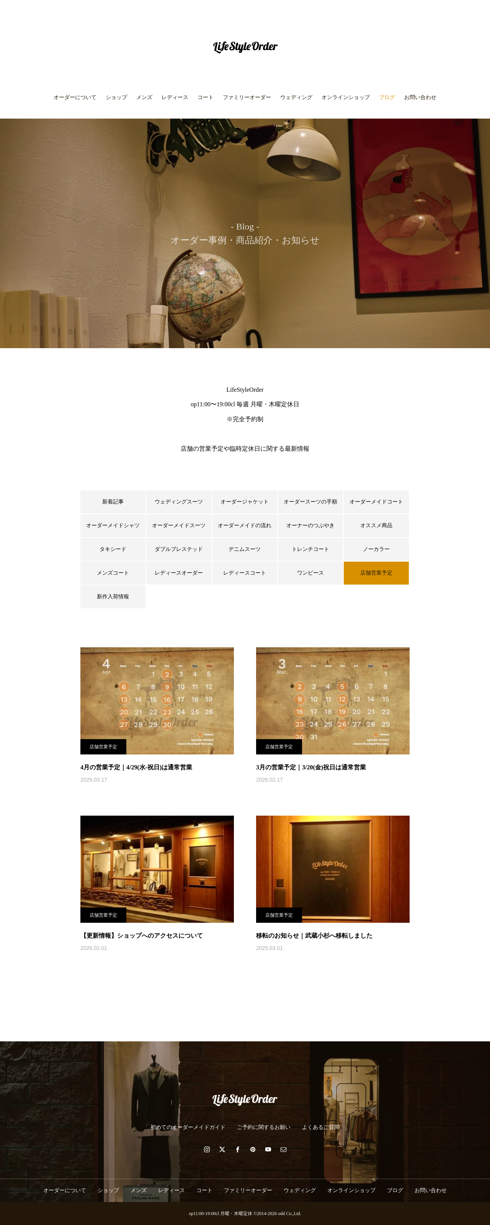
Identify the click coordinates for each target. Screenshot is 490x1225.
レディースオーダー (179, 573)
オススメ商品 (376, 525)
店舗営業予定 (103, 746)
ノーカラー (376, 549)
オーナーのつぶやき (310, 525)
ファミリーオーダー (247, 97)
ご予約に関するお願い (264, 1127)
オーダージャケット (244, 502)
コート (206, 97)
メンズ (144, 97)
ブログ (387, 97)
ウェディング (296, 97)
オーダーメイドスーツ (179, 525)
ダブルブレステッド (179, 549)
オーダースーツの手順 (310, 502)
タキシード (113, 549)
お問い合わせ (420, 97)
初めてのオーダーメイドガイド (187, 1127)
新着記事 (113, 502)
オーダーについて (75, 97)
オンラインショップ (346, 97)
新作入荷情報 (113, 596)
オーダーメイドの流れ (244, 525)
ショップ (116, 97)
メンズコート (113, 573)
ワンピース (310, 573)
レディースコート (244, 573)
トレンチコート (310, 549)
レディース (175, 97)
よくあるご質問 (321, 1127)
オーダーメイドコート (376, 502)
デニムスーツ (245, 549)
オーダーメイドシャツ (113, 525)
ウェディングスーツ (179, 502)
